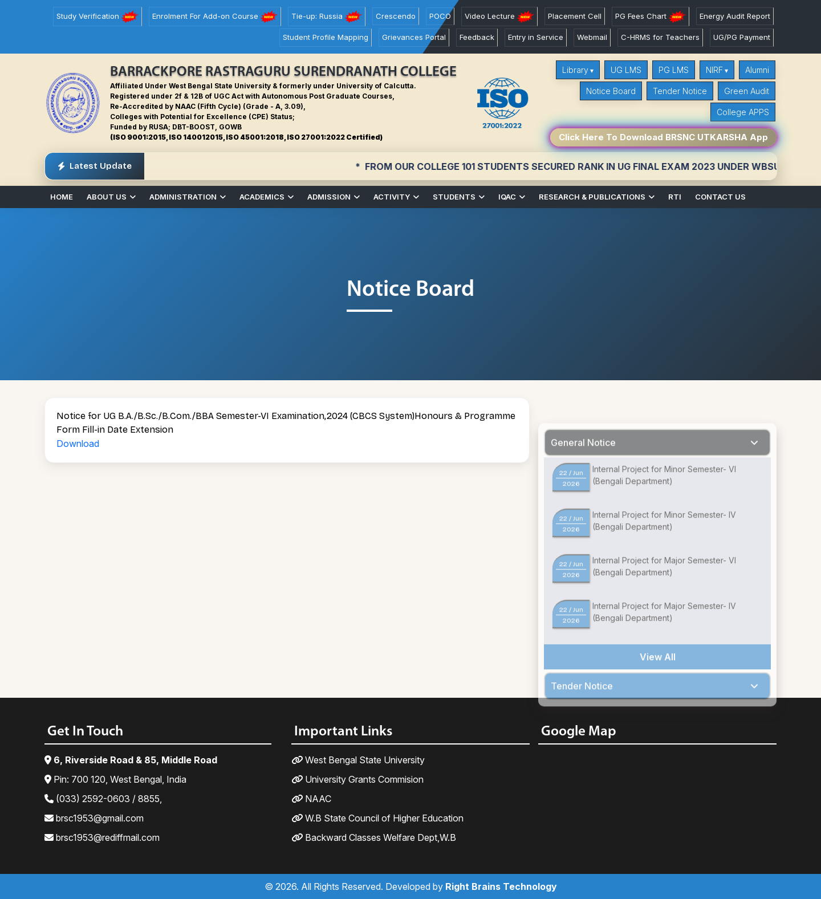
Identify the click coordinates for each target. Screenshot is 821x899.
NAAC (311, 798)
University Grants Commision (357, 779)
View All (658, 683)
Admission (329, 196)
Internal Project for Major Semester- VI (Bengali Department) (664, 593)
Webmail (592, 37)
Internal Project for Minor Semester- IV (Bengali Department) (664, 547)
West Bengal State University (358, 760)
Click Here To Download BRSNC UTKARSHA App (663, 137)
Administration (183, 196)
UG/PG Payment (741, 37)
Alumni (757, 70)
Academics (261, 196)
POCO (440, 16)
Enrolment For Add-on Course (215, 16)
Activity (391, 196)
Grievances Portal (414, 37)
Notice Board (611, 91)
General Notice (583, 469)
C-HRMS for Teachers (660, 37)
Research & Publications (592, 196)
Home (61, 196)
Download (77, 443)
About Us (107, 196)
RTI (674, 196)
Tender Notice (680, 91)
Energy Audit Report (735, 16)
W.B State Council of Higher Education (377, 818)
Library (575, 70)
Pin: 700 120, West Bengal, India (115, 779)
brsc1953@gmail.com (94, 818)
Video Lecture (499, 16)
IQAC (507, 196)
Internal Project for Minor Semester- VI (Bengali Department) (664, 501)
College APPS (743, 112)
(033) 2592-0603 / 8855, (103, 798)
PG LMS (674, 70)
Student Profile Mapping (325, 37)
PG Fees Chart (650, 16)
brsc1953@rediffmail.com (102, 837)
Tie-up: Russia (326, 16)
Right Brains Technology (501, 886)
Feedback (477, 37)
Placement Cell (574, 16)
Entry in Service (535, 37)
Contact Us (720, 196)
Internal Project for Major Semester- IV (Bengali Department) (664, 638)
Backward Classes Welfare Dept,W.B (373, 837)
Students (454, 196)
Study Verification (97, 16)
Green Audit (746, 91)
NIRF (714, 70)
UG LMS (626, 70)
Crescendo (396, 16)
